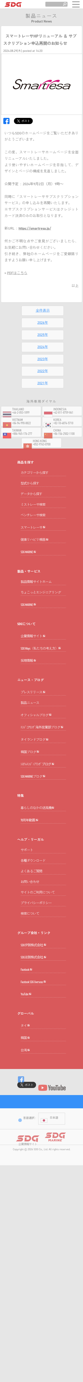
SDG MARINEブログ (33, 860)
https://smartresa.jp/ (35, 228)
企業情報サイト (33, 669)
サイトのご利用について (38, 988)
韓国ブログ (30, 824)
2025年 (42, 334)
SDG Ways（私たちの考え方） (41, 687)
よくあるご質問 (31, 966)
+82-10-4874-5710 (63, 429)
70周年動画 (29, 915)
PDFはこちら (17, 273)
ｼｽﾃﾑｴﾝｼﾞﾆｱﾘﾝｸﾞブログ (37, 842)
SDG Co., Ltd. (41, 1300)
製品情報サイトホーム (36, 604)
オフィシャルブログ (36, 771)
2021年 (42, 383)
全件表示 (43, 310)
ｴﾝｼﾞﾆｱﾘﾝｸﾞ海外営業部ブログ (42, 789)
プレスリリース (33, 742)
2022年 (42, 371)
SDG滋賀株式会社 (33, 1063)
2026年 (42, 322)
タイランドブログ (34, 807)
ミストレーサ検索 (33, 510)
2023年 (42, 359)
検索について (30, 1009)
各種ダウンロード (33, 956)
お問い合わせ (30, 977)
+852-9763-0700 (41, 450)
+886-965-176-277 (22, 439)
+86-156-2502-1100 (64, 439)
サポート (27, 945)
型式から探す (30, 489)
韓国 (25, 1172)
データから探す (31, 500)
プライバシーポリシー (36, 998)
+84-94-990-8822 (21, 429)
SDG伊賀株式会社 (33, 1045)
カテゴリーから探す (34, 478)
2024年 (42, 347)
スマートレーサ (33, 538)
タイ (25, 1154)
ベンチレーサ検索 (33, 521)
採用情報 (28, 705)
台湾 (25, 1190)
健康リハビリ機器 (34, 556)
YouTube (26, 1117)
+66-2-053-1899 (20, 418)
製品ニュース (30, 753)
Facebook (26, 1081)
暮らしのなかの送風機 (37, 897)
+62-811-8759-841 (63, 418)
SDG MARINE (28, 574)
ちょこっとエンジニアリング (41, 615)
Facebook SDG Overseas (33, 1099)
